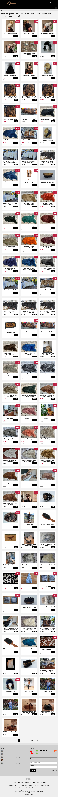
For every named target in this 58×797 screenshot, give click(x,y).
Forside (2, 10)
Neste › (32, 740)
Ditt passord (32, 765)
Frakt (15, 782)
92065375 (33, 785)
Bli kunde (23, 743)
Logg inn (33, 743)
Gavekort (28, 743)
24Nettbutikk (31, 794)
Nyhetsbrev (39, 782)
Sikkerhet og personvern (30, 782)
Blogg (44, 782)
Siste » (37, 740)
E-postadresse (32, 760)
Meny (3, 7)
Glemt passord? (54, 770)
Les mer (32, 791)
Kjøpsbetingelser (20, 782)
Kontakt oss (39, 743)
